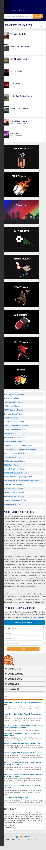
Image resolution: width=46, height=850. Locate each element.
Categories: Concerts (14, 674)
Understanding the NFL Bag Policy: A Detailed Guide (22, 743)
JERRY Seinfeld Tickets (13, 410)
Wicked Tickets (10, 434)
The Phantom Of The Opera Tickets (18, 445)
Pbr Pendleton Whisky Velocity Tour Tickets (21, 481)
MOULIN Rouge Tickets (13, 441)
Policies (30, 840)
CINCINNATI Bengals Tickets (15, 473)
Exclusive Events (12, 689)
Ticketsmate (23, 4)
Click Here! (40, 617)
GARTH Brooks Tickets (13, 402)
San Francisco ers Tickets (14, 493)
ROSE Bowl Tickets (12, 465)
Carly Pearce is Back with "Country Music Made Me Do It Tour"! (22, 787)
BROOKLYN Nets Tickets (14, 496)
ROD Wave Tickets (11, 398)
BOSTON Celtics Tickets (13, 457)
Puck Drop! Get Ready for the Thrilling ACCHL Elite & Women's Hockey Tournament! (23, 727)
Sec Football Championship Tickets (18, 477)
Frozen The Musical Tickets (15, 430)
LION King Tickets (11, 418)
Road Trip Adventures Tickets (16, 426)
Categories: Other (12, 684)
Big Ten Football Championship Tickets (20, 449)
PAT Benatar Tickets (12, 406)
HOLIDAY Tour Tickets (13, 485)
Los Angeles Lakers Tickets (15, 500)
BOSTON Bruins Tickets (13, 489)
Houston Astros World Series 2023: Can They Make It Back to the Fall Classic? (23, 763)
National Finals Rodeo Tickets (16, 453)
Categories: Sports (13, 669)
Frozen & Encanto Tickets (14, 422)
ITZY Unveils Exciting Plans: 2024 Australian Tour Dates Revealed (21, 734)
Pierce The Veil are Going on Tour (15, 797)
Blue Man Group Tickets (13, 414)
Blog (37, 840)
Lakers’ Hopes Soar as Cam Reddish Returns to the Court (22, 703)
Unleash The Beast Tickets (14, 469)
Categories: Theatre (13, 679)
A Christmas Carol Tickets (14, 438)
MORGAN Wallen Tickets (14, 394)
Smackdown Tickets (12, 504)
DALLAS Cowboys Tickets (14, 461)
